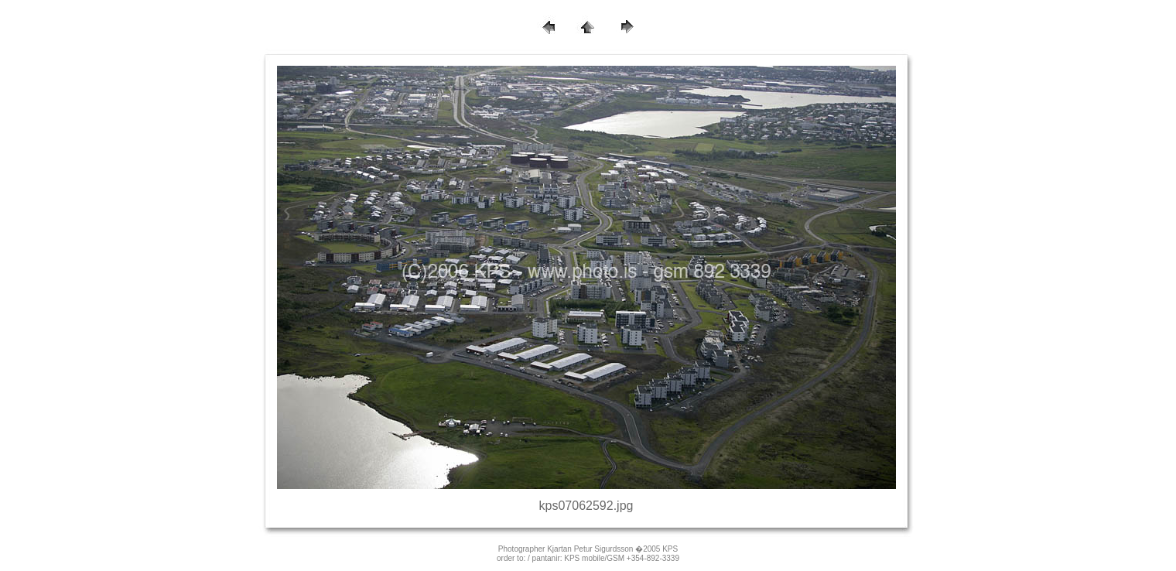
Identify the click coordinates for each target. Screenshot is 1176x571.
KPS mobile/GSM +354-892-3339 (621, 558)
